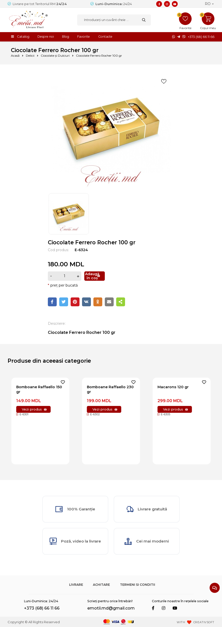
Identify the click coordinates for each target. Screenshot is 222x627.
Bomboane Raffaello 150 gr (110, 389)
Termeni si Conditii (137, 585)
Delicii (30, 55)
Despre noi (45, 36)
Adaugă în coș (92, 276)
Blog (65, 36)
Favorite (83, 36)
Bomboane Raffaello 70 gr (38, 389)
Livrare (76, 585)
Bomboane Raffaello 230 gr (180, 389)
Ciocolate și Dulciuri (55, 55)
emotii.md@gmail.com (111, 608)
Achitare (101, 585)
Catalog (23, 36)
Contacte (105, 36)
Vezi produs (32, 409)
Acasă (15, 55)
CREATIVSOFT (203, 622)
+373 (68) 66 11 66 (201, 37)
